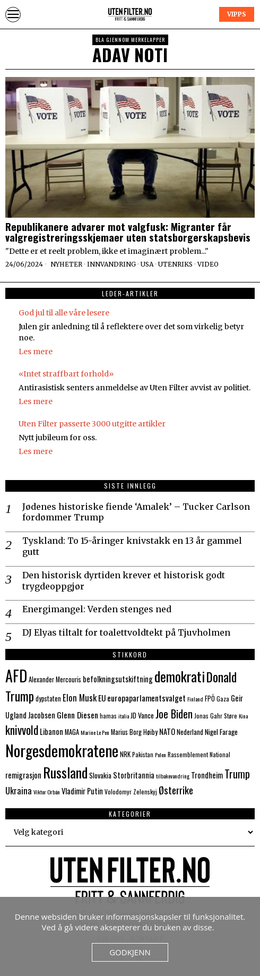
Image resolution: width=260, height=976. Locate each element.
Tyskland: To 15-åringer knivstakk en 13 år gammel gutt (132, 546)
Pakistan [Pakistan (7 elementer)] (142, 754)
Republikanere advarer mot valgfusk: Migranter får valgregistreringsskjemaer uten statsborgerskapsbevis (127, 232)
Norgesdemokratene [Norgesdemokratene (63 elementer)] (61, 750)
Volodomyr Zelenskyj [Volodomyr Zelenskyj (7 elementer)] (131, 791)
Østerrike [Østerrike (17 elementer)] (176, 790)
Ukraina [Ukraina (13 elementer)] (18, 790)
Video (208, 264)
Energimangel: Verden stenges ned (96, 609)
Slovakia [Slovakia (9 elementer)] (100, 775)
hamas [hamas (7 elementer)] (108, 715)
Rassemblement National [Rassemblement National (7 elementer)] (199, 754)
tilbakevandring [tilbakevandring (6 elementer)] (172, 776)
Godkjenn (130, 952)
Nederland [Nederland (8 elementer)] (190, 732)
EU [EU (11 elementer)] (102, 698)
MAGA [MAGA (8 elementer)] (72, 732)
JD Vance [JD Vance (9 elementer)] (142, 715)
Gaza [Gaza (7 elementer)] (222, 698)
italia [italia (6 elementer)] (123, 716)
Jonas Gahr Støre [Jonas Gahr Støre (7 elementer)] (215, 715)
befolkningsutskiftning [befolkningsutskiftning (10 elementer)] (118, 678)
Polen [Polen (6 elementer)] (160, 754)
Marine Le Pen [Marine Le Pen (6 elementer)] (95, 732)
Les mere (36, 351)
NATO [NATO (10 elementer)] (167, 731)
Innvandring (111, 264)
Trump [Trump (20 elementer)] (237, 774)
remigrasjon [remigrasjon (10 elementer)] (23, 775)
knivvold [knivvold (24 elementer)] (21, 730)
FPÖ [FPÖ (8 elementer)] (210, 699)
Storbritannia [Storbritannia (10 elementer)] (133, 775)
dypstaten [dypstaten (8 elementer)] (48, 699)
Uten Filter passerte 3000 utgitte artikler (92, 424)
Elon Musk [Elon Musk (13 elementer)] (80, 697)
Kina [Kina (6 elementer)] (243, 716)
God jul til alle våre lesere (64, 313)
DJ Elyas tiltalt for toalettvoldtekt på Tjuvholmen (126, 632)
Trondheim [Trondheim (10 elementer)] (207, 775)
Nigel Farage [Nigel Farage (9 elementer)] (221, 731)
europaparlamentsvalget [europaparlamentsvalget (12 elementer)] (146, 697)
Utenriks (175, 264)
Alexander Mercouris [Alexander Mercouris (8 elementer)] (55, 679)
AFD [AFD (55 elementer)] (16, 675)
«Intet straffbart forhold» (66, 374)
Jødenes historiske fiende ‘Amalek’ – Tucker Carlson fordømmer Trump (136, 512)
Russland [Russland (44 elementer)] (65, 772)
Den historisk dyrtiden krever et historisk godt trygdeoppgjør (123, 581)
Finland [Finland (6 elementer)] (195, 699)
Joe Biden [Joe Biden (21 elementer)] (174, 714)
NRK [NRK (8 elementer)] (125, 754)
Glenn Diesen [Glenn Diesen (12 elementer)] (77, 714)
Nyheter (66, 264)
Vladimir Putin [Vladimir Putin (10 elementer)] (82, 791)
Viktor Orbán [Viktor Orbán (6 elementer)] (46, 791)
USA (147, 264)
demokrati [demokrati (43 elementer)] (179, 676)
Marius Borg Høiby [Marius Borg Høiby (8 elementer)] (134, 732)
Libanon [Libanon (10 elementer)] (51, 731)
